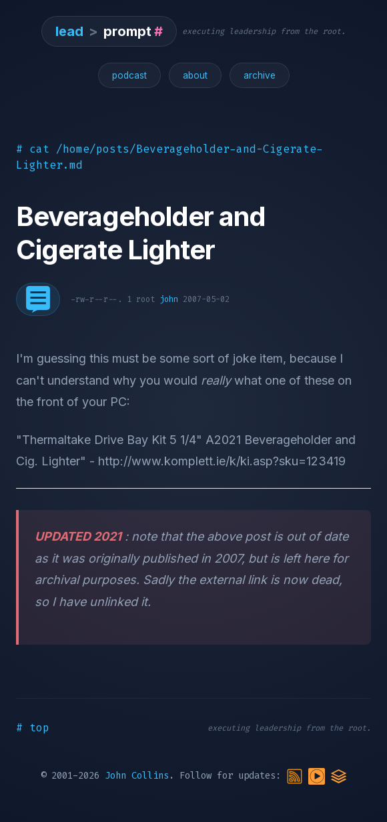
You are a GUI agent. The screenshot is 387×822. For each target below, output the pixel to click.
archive (260, 75)
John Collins (137, 775)
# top (32, 728)
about (195, 75)
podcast (129, 75)
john (168, 299)
